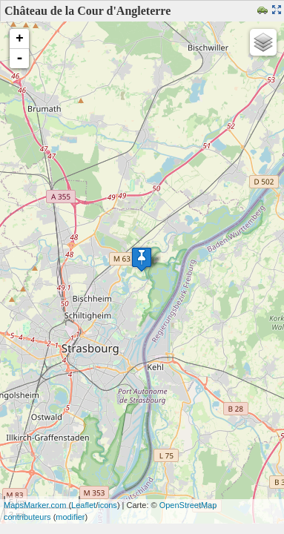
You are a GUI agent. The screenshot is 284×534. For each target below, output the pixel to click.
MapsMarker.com (35, 505)
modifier (70, 516)
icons (107, 505)
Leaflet (83, 505)
